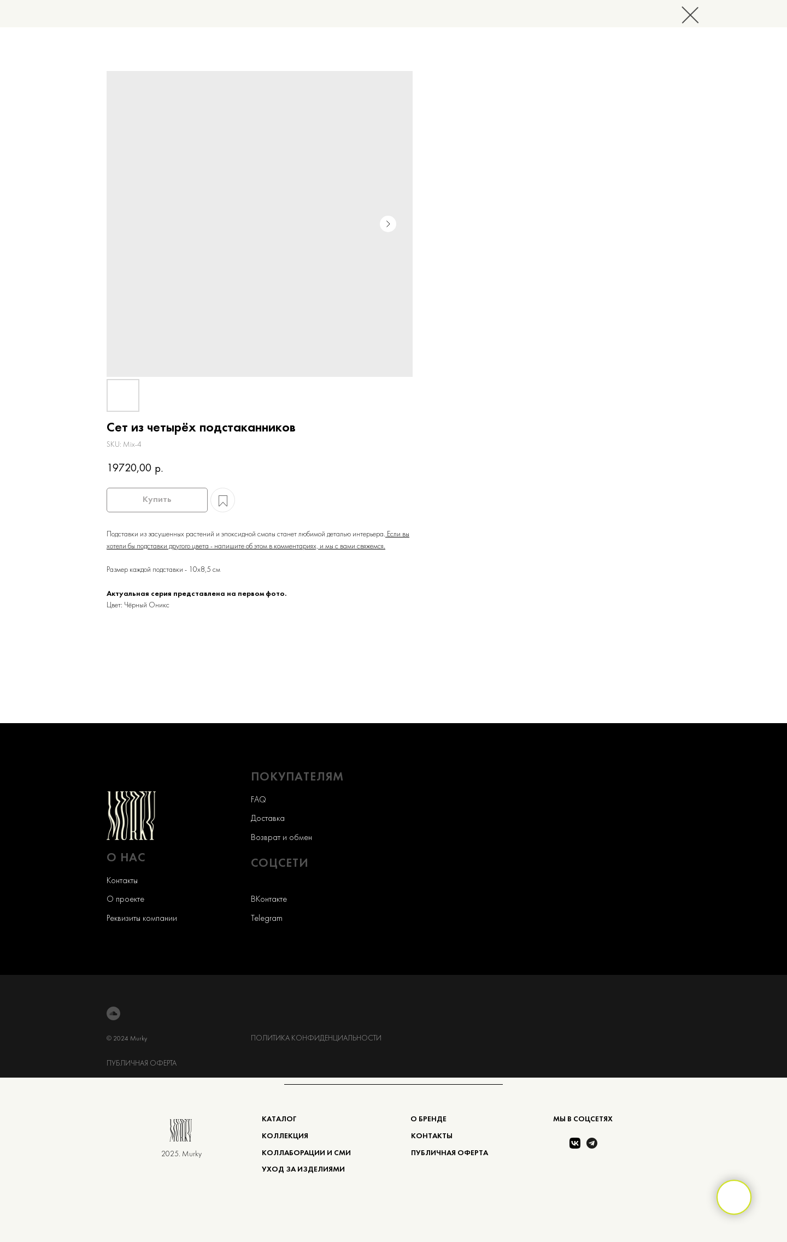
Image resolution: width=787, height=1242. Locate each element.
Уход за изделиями (303, 1169)
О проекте (125, 899)
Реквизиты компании (142, 918)
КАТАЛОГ (279, 1119)
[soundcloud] (113, 1013)
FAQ (258, 800)
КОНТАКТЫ (432, 1136)
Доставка (268, 818)
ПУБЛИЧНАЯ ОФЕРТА (142, 1063)
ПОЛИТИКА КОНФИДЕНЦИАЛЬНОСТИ (316, 1038)
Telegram (267, 918)
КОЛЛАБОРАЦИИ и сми (306, 1153)
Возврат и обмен (281, 837)
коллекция (285, 1136)
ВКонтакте (269, 899)
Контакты (122, 881)
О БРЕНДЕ (428, 1119)
